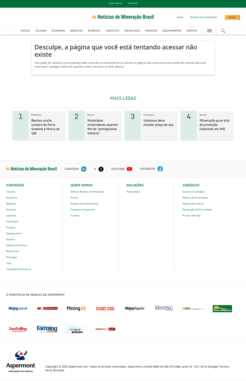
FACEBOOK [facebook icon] (147, 169)
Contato (133, 3)
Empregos (11, 257)
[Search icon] (223, 30)
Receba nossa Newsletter (203, 17)
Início (25, 31)
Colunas (41, 31)
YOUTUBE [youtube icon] (118, 169)
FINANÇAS (149, 115)
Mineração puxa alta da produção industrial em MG (214, 125)
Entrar (180, 17)
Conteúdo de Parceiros (18, 269)
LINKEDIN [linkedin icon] (71, 169)
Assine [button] (232, 17)
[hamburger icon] (209, 30)
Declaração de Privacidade (197, 209)
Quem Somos (115, 3)
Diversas (94, 31)
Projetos (151, 31)
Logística (112, 31)
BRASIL (91, 115)
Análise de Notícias (16, 245)
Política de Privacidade (195, 198)
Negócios (76, 31)
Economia (58, 31)
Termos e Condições (193, 192)
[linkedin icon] (83, 169)
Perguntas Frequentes (83, 209)
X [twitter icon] (95, 169)
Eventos (192, 31)
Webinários (12, 251)
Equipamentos (172, 31)
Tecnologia (132, 31)
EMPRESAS (36, 115)
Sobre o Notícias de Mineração (87, 192)
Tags (8, 263)
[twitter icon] (101, 169)
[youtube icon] (129, 169)
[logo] (31, 169)
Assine (74, 198)
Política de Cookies (193, 204)
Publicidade (133, 192)
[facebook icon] (160, 169)
